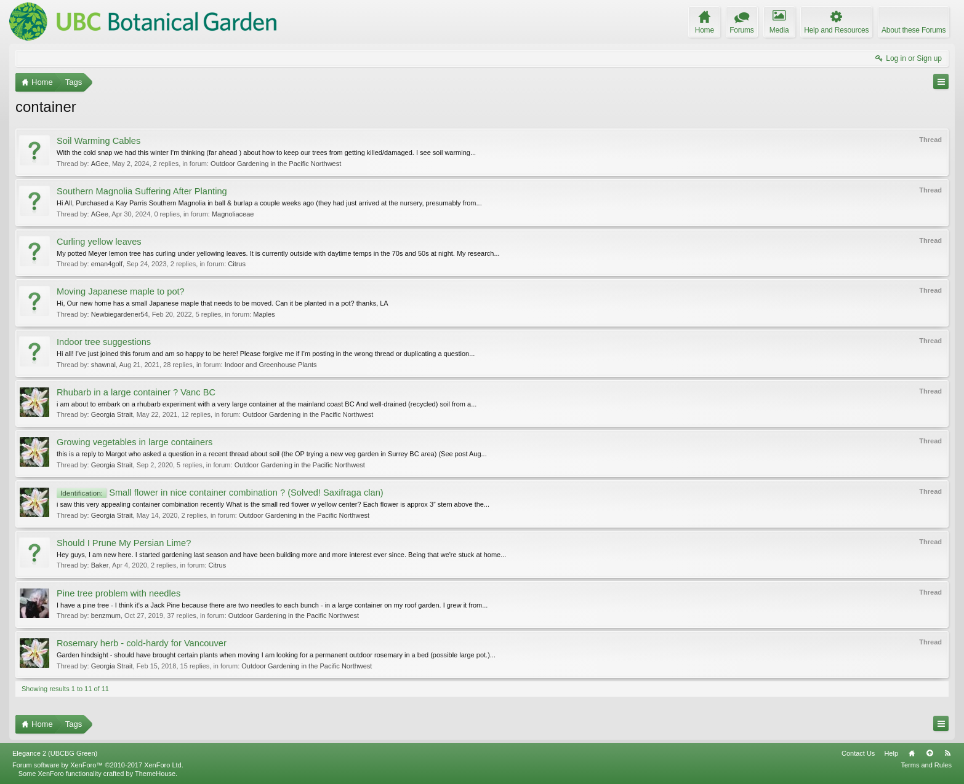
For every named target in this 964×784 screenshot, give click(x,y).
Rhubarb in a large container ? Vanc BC (136, 392)
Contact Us (858, 753)
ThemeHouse (155, 773)
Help (891, 753)
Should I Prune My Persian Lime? (124, 543)
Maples (264, 314)
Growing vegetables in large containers (134, 442)
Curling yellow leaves (99, 242)
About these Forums (914, 30)
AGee (99, 163)
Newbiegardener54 (119, 314)
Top (929, 753)
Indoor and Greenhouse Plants (271, 364)
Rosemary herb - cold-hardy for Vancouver (142, 643)
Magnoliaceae (233, 214)
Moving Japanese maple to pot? (121, 291)
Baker (100, 565)
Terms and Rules (926, 765)
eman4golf (107, 263)
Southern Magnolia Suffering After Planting (142, 191)
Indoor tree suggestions (104, 342)
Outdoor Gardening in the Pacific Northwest (276, 163)
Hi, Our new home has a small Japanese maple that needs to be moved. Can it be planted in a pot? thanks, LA (222, 303)
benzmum (106, 615)
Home (911, 753)
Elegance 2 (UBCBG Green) (54, 753)
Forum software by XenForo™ (97, 765)
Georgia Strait (112, 414)
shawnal (103, 364)
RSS (947, 753)
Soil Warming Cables (98, 141)
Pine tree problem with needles (118, 593)
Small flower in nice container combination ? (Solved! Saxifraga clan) (220, 492)
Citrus (237, 263)
